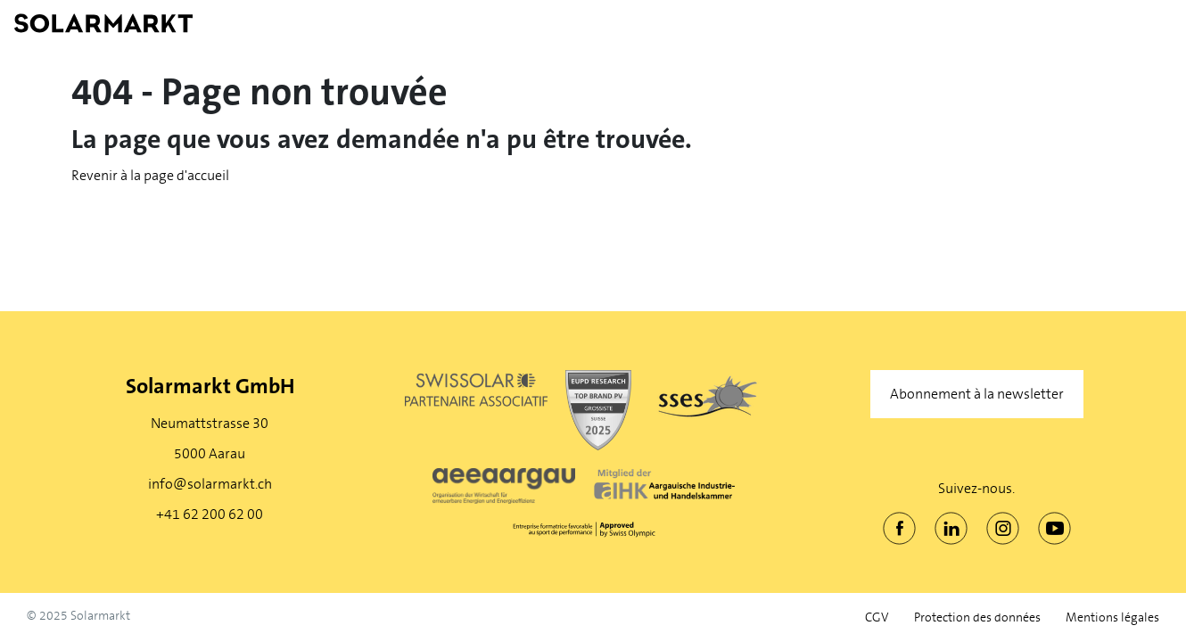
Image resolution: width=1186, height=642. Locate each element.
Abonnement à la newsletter (977, 393)
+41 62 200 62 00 (209, 514)
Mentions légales (1112, 617)
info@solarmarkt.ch (210, 483)
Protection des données (977, 617)
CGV (877, 617)
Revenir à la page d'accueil (150, 175)
